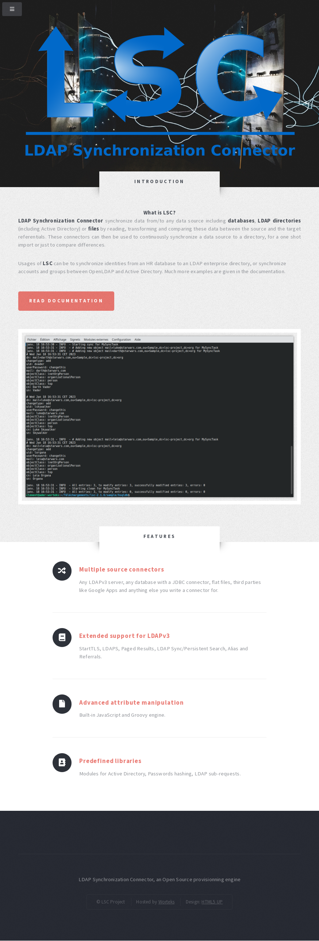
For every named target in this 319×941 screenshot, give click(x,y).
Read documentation (66, 301)
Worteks (166, 902)
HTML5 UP (212, 902)
